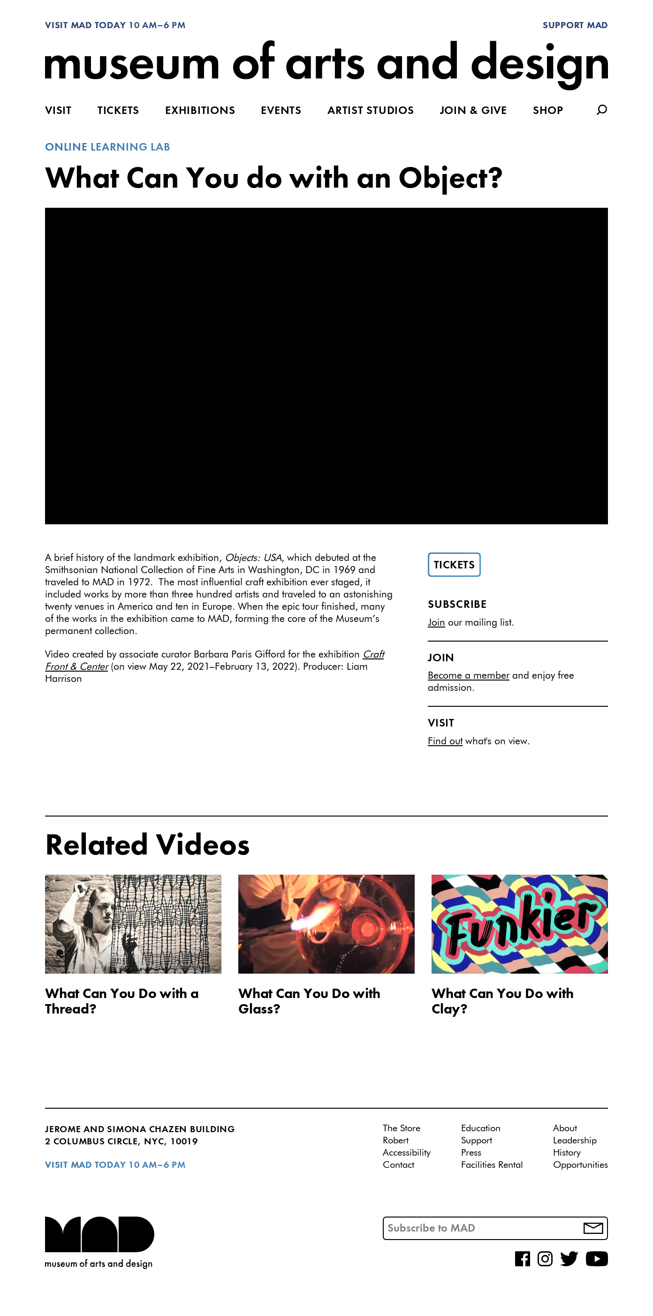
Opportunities (580, 1165)
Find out (445, 742)
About (565, 1128)
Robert (396, 1140)
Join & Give (473, 111)
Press (471, 1152)
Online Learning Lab (107, 147)
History (567, 1152)
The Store (401, 1128)
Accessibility (407, 1152)
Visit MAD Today (85, 25)
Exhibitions (200, 111)
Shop (548, 111)
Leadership (575, 1140)
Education (481, 1128)
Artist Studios (370, 111)
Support (476, 1140)
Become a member (468, 676)
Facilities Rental (492, 1165)
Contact (398, 1165)
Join (436, 623)
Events (281, 111)
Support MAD (575, 25)
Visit (58, 111)
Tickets (118, 111)
